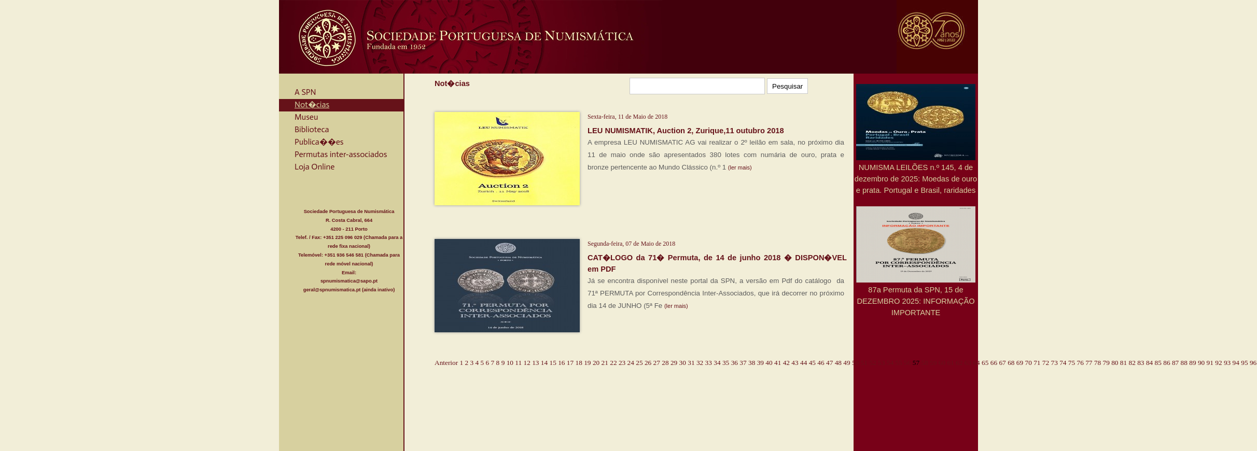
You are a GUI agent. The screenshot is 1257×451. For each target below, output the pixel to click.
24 (630, 363)
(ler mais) (740, 167)
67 (1002, 363)
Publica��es (319, 142)
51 (864, 363)
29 (674, 363)
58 (924, 363)
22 (613, 363)
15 (553, 363)
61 (950, 363)
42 (786, 363)
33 (708, 363)
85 (1158, 363)
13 (535, 363)
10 (510, 363)
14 (544, 363)
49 (846, 363)
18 (579, 363)
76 (1080, 363)
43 (794, 363)
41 (777, 363)
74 (1062, 363)
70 (1028, 363)
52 (872, 363)
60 (942, 363)
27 (656, 363)
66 (993, 363)
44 (803, 363)
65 (985, 363)
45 (812, 363)
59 (933, 363)
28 (665, 363)
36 (734, 363)
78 (1097, 363)
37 (742, 363)
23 (622, 363)
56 (907, 363)
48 (838, 363)
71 (1036, 363)
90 (1201, 363)
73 (1054, 363)
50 (855, 363)
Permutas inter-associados (341, 154)
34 (717, 363)
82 (1132, 363)
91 (1210, 363)
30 (682, 363)
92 (1218, 363)
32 (699, 363)
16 (561, 363)
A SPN (305, 92)
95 (1244, 363)
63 (968, 363)
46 (820, 363)
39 (760, 363)
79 (1106, 363)
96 (1253, 363)
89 (1192, 363)
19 (587, 363)
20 (596, 363)
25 (639, 363)
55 (898, 363)
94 (1236, 363)
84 (1149, 363)
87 (1175, 363)
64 (976, 363)
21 (605, 363)
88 (1184, 363)
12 (527, 363)
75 (1071, 363)
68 (1011, 363)
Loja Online (314, 167)
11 (518, 363)
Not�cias (312, 104)
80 (1114, 363)
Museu (306, 117)
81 (1123, 363)
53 (881, 363)
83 (1140, 363)
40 (768, 363)
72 (1045, 363)
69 (1019, 363)
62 (959, 363)
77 (1088, 363)
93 (1227, 363)
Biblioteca (312, 129)
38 (751, 363)
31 (691, 363)
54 (890, 363)
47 (829, 363)
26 (648, 363)
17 (570, 363)
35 (725, 363)
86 (1166, 363)
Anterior (446, 363)
